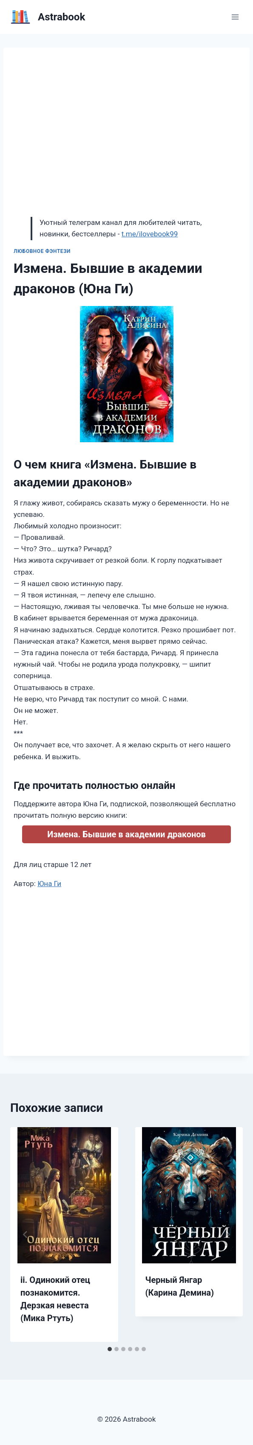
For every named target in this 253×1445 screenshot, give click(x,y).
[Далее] (227, 1234)
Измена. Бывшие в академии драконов (126, 834)
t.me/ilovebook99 (150, 234)
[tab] (110, 1349)
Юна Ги (49, 883)
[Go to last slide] (25, 1234)
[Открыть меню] (235, 16)
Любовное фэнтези (42, 251)
